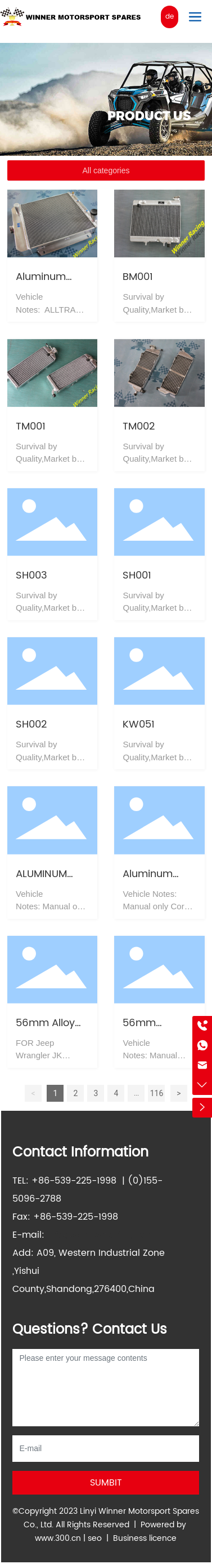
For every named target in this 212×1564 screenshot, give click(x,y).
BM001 (138, 277)
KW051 (139, 724)
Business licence (145, 1538)
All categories (105, 170)
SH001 (137, 575)
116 (157, 1093)
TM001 (31, 426)
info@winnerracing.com (101, 1235)
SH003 (31, 575)
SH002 (31, 724)
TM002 (139, 426)
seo (95, 1538)
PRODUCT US (149, 116)
